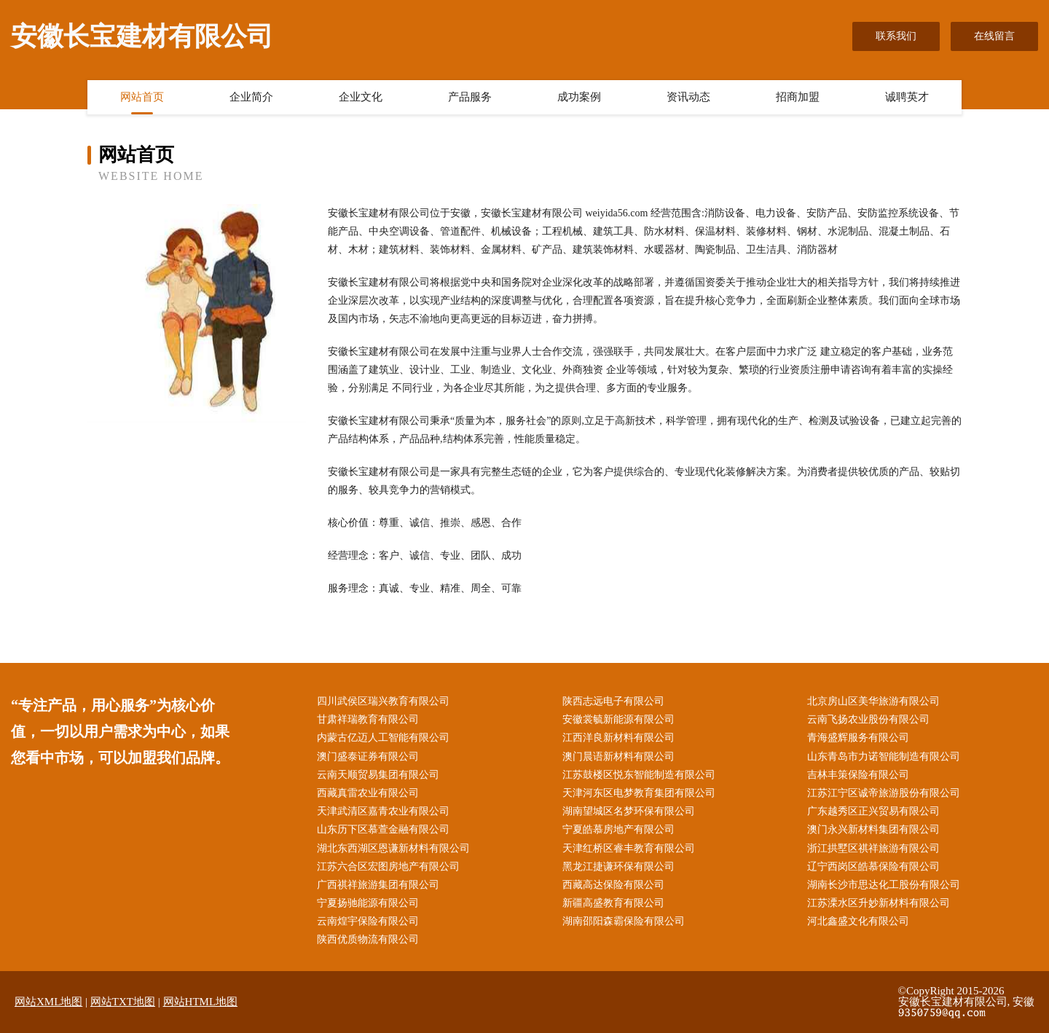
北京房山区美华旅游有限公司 (873, 701)
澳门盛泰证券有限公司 (368, 756)
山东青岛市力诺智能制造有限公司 (883, 756)
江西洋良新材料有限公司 (618, 737)
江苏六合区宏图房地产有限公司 (388, 866)
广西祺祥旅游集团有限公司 (378, 884)
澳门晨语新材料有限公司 (618, 756)
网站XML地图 (48, 1002)
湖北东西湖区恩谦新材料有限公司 (393, 848)
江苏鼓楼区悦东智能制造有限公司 (638, 774)
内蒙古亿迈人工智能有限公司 (383, 737)
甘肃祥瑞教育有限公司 (368, 719)
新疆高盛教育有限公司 (613, 903)
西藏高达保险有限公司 (613, 884)
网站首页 (142, 97)
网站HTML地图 (200, 1002)
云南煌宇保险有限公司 (368, 921)
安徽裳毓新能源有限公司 (618, 719)
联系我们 (896, 36)
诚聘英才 (907, 97)
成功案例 (579, 97)
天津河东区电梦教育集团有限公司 (638, 792)
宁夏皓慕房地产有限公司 (618, 829)
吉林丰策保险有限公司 (858, 774)
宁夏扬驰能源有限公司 (368, 903)
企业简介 (251, 97)
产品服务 (470, 97)
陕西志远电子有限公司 (613, 701)
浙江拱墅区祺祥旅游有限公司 (873, 848)
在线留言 (994, 36)
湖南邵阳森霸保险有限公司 (623, 921)
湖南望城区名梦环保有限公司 (628, 811)
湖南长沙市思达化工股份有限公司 (883, 884)
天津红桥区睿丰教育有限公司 (628, 848)
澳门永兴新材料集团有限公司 (873, 829)
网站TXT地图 (122, 1002)
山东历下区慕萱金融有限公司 (383, 829)
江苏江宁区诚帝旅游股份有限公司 (883, 792)
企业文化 (360, 97)
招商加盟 (798, 97)
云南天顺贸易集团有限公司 (378, 774)
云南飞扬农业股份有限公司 (868, 719)
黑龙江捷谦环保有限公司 (618, 866)
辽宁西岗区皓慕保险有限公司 (873, 866)
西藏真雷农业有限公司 (368, 792)
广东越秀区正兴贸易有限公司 (873, 811)
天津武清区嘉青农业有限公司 (383, 811)
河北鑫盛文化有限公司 (858, 921)
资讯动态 (688, 97)
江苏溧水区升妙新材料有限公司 (878, 903)
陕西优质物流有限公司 (368, 939)
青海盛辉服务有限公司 (858, 737)
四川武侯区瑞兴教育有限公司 (383, 701)
